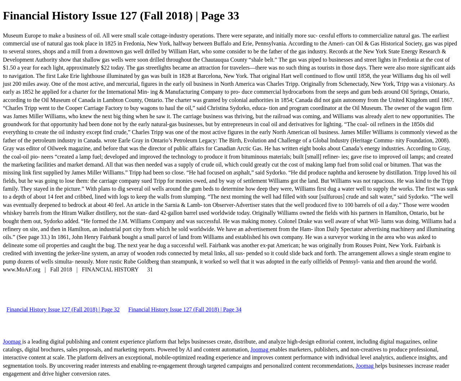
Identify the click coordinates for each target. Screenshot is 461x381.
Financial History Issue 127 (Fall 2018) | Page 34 (184, 309)
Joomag (12, 341)
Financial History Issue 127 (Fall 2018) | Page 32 (63, 309)
